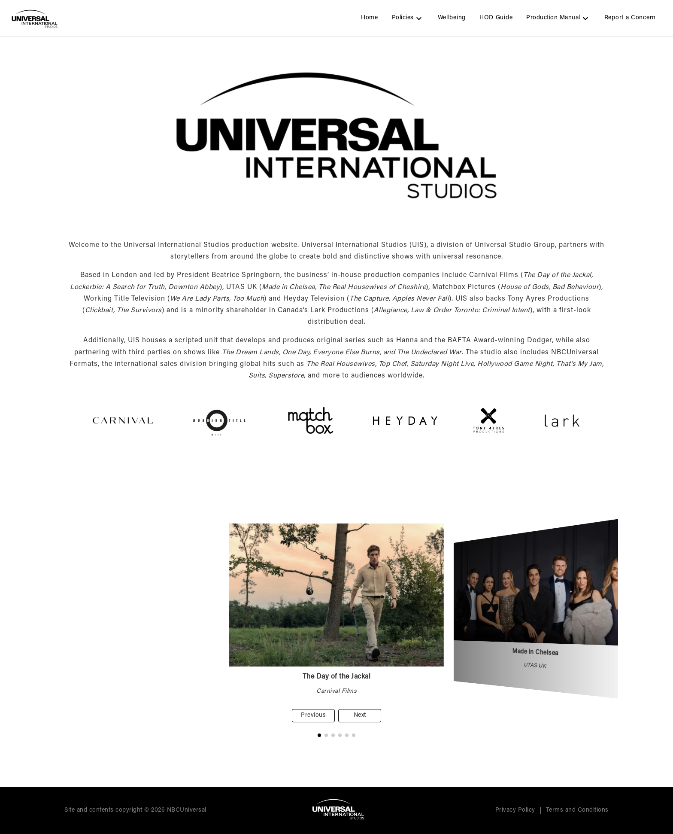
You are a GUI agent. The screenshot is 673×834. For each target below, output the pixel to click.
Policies (408, 18)
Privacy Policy (515, 810)
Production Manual (558, 18)
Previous (313, 715)
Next (360, 715)
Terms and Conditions (577, 810)
